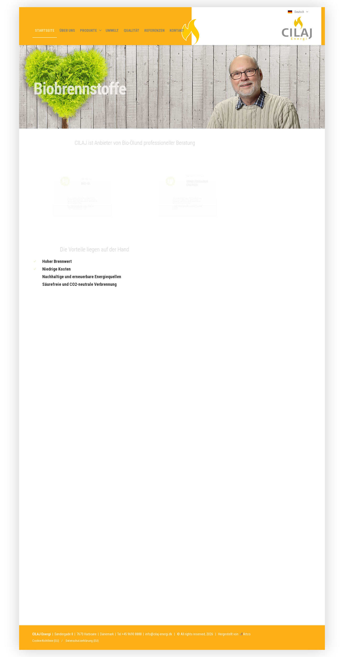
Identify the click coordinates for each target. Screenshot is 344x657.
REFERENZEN (154, 30)
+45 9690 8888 (132, 634)
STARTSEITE (44, 30)
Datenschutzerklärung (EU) (82, 640)
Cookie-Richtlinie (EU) (45, 640)
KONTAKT (177, 30)
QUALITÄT (131, 30)
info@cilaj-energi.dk (158, 634)
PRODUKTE (91, 30)
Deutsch (298, 12)
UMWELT (112, 30)
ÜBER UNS (67, 30)
